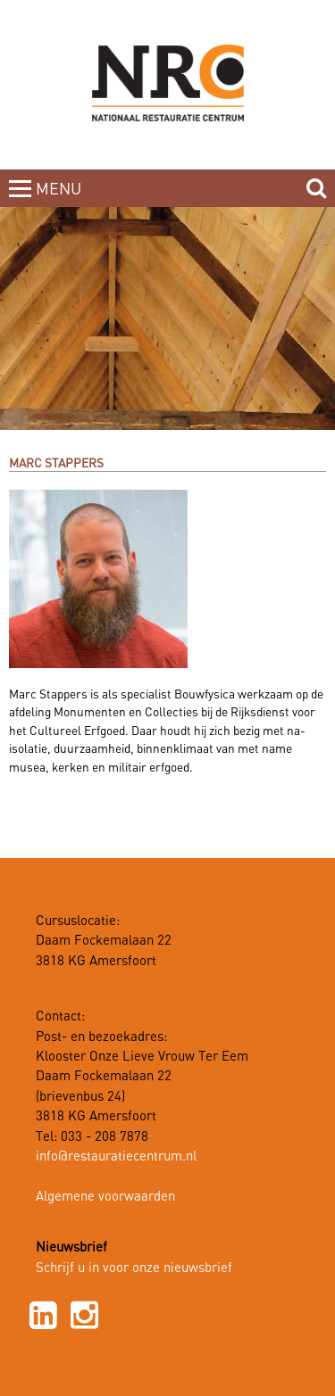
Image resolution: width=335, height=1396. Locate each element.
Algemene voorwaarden (105, 1197)
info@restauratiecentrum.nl (116, 1157)
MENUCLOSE (60, 199)
